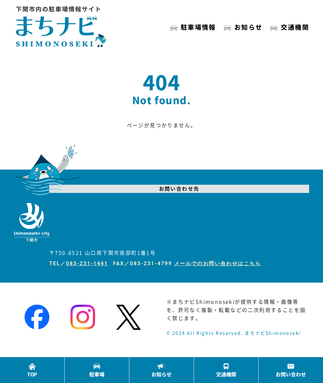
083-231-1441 (87, 263)
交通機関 (295, 27)
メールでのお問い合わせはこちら (217, 263)
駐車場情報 (198, 27)
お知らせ (248, 27)
